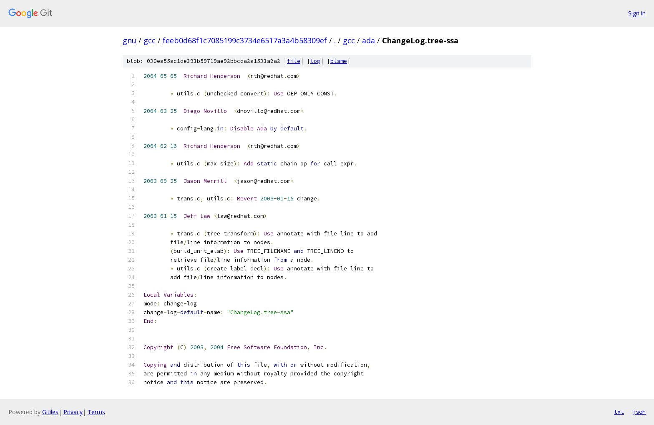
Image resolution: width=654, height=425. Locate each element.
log (315, 61)
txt (619, 411)
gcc (149, 40)
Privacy (73, 412)
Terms (96, 412)
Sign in (637, 13)
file (293, 61)
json (639, 411)
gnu (129, 40)
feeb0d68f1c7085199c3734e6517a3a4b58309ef (245, 40)
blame (338, 61)
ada (368, 40)
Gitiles (50, 412)
